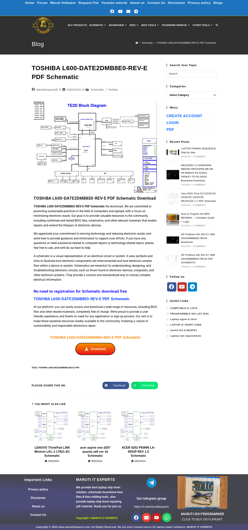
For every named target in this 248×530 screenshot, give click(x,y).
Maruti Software (60, 3)
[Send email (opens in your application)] (128, 11)
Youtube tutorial (113, 3)
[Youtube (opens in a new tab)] (120, 11)
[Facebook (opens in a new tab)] (112, 11)
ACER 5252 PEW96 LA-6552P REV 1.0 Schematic (138, 451)
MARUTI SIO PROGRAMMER (202, 514)
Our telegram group (151, 498)
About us (138, 3)
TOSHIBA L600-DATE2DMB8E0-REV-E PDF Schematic (186, 42)
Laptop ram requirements (185, 335)
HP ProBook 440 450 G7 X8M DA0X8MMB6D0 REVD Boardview (198, 238)
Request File (87, 3)
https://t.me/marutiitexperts (151, 506)
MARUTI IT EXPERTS (104, 518)
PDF (170, 129)
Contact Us (157, 3)
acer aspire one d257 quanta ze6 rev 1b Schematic (95, 451)
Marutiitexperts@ (47, 89)
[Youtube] (182, 287)
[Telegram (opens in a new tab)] (136, 11)
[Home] (136, 42)
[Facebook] (171, 287)
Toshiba (113, 89)
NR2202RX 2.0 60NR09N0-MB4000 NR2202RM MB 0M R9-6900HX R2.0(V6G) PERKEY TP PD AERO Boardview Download (197, 173)
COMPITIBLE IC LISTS (183, 308)
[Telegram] (192, 287)
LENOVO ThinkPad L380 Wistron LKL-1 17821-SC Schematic (52, 451)
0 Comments (199, 157)
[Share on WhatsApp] (144, 385)
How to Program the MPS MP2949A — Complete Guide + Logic (197, 218)
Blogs (222, 3)
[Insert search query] (191, 74)
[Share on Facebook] (115, 385)
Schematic (97, 89)
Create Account (184, 116)
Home (26, 3)
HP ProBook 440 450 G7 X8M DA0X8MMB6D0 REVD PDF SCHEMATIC (198, 259)
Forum (39, 3)
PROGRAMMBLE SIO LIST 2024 (189, 313)
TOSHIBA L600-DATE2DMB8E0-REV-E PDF (58, 367)
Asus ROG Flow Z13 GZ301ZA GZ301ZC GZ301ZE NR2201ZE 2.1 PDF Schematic (198, 197)
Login (173, 123)
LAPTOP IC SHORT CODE (185, 324)
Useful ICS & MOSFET (183, 330)
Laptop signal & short (183, 319)
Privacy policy (202, 3)
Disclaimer (179, 3)
